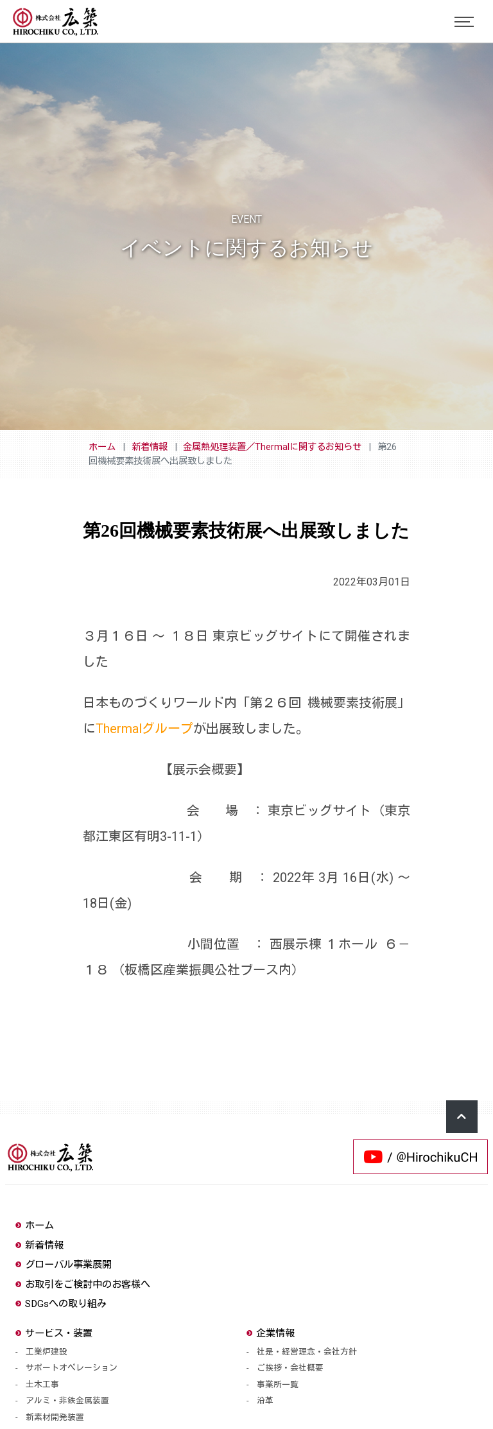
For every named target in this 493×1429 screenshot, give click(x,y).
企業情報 (270, 1333)
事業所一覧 (277, 1384)
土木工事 (42, 1384)
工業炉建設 (46, 1351)
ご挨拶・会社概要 (290, 1368)
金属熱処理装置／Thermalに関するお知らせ (272, 447)
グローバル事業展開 (63, 1264)
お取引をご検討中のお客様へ (82, 1284)
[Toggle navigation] (464, 22)
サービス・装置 (53, 1333)
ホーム (102, 447)
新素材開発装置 (55, 1417)
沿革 (265, 1400)
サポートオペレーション (71, 1368)
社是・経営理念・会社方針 (307, 1351)
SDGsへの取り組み (61, 1304)
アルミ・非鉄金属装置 (67, 1400)
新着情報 (150, 447)
